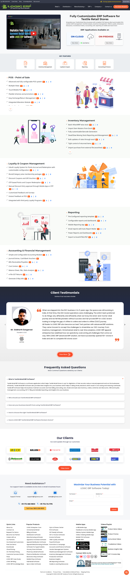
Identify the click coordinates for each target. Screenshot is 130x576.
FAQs (8, 557)
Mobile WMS (80, 540)
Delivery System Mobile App (85, 532)
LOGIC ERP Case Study (13, 559)
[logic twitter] (92, 556)
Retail (57, 6)
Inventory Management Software (60, 554)
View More (75, 43)
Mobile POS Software (82, 537)
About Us (9, 527)
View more (65, 468)
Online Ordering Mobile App (85, 535)
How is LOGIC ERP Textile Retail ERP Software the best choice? (30, 420)
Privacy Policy (57, 572)
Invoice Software (54, 537)
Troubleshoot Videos (111, 544)
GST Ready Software (56, 532)
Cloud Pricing (10, 549)
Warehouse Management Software (60, 552)
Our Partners (10, 540)
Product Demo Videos (111, 529)
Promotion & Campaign (57, 544)
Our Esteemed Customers (14, 542)
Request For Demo (12, 532)
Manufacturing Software (35, 537)
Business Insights (54, 559)
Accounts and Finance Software (59, 547)
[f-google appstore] (83, 543)
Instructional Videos (111, 539)
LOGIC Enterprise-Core (34, 527)
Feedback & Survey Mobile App (86, 530)
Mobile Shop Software (34, 559)
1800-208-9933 (5, 1)
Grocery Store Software (34, 549)
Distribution (67, 6)
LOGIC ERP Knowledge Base (15, 564)
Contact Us (10, 530)
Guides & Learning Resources (58, 564)
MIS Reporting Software (56, 561)
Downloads (10, 547)
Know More (126, 1)
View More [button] (65, 354)
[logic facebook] (84, 556)
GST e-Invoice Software (57, 535)
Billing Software (32, 532)
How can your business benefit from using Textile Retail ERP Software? (34, 405)
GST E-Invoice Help (110, 554)
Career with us (11, 537)
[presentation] (5, 325)
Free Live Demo (11, 544)
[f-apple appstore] (83, 548)
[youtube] (81, 556)
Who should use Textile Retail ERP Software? (24, 398)
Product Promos (109, 534)
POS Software (53, 530)
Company (98, 6)
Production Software (56, 557)
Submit (114, 509)
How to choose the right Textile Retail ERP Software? (27, 413)
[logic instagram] (88, 556)
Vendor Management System (59, 549)
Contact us (108, 6)
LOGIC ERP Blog (11, 561)
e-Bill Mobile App (81, 527)
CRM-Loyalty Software (56, 540)
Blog (20, 1)
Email (71, 501)
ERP (90, 6)
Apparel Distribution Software (36, 542)
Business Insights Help (111, 549)
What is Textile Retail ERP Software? (21, 379)
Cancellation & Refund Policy (71, 572)
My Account (37, 1)
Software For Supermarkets (36, 547)
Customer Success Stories (15, 554)
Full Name (72, 494)
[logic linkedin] (77, 556)
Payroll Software (54, 542)
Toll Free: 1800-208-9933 (35, 508)
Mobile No (99, 494)
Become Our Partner (13, 535)
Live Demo (85, 43)
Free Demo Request (121, 6)
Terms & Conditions (46, 572)
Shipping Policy (85, 572)
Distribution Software (33, 535)
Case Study (14, 1)
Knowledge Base (27, 1)
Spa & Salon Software (34, 564)
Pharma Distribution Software (36, 554)
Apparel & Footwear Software (36, 540)
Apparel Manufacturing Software (37, 544)
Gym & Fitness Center (56, 527)
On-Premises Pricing (13, 552)
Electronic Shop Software (35, 557)
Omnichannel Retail (33, 530)
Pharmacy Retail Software (35, 552)
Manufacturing (79, 6)
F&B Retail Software (33, 561)
